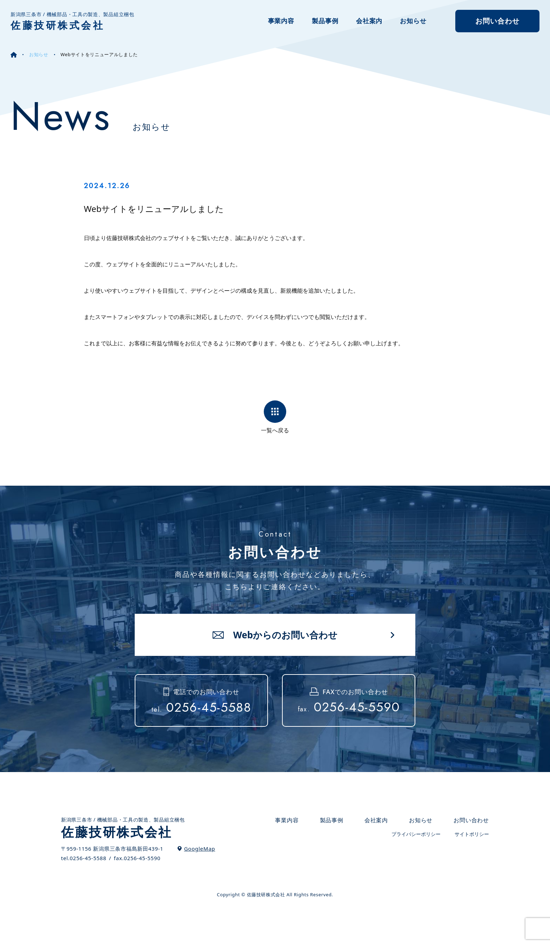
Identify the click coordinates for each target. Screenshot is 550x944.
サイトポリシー (472, 834)
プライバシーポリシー (416, 834)
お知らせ (413, 20)
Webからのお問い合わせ (285, 635)
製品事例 (325, 20)
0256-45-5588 (201, 707)
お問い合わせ (497, 21)
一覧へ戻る (275, 429)
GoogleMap (199, 848)
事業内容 (281, 20)
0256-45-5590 (349, 707)
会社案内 (369, 20)
